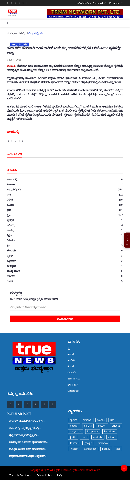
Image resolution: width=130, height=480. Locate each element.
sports (73, 420)
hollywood (93, 431)
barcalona (109, 431)
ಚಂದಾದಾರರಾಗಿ (65, 319)
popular (74, 425)
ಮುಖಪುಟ (12, 33)
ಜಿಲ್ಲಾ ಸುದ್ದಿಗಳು (35, 33)
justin (73, 437)
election (102, 425)
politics (88, 425)
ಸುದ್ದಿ (22, 33)
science (116, 425)
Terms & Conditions (20, 475)
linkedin (74, 448)
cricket (111, 437)
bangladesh (90, 448)
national (87, 420)
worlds (101, 420)
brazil (85, 437)
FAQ (59, 475)
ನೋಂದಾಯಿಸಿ (99, 3)
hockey (106, 448)
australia (98, 437)
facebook (103, 443)
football (74, 443)
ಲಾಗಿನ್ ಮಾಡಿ (82, 3)
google (88, 443)
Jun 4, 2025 (14, 59)
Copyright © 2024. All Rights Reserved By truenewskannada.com (65, 470)
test (118, 448)
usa (112, 420)
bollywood (75, 431)
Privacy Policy (44, 475)
